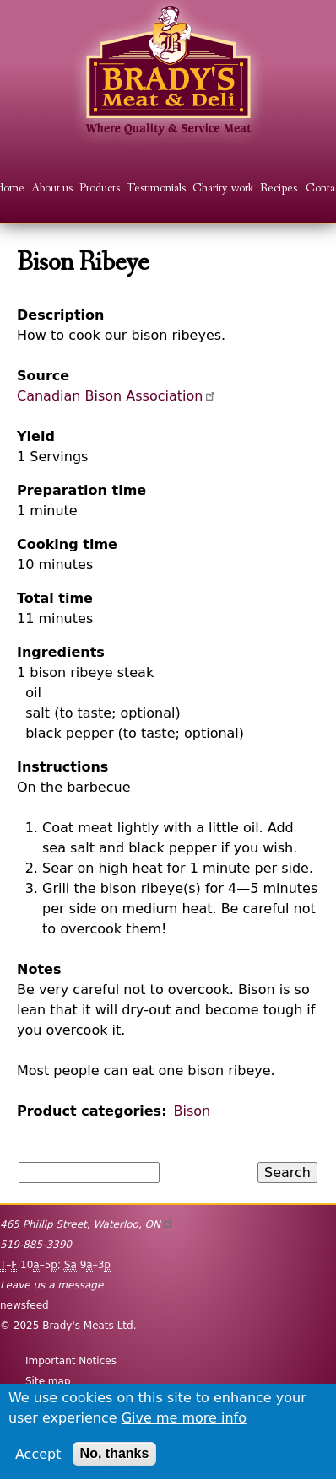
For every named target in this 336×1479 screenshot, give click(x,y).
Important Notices (71, 1361)
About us (52, 189)
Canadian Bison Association (117, 396)
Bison (192, 1111)
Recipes (278, 189)
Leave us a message (51, 1285)
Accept (38, 1454)
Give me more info (184, 1418)
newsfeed (24, 1305)
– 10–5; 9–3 (55, 1265)
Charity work (222, 189)
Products (99, 189)
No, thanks (114, 1453)
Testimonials (156, 189)
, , (87, 1224)
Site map (48, 1381)
